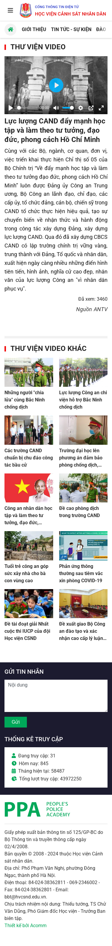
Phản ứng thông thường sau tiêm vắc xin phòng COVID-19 (81, 573)
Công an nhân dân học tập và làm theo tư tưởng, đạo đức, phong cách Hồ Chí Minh (28, 522)
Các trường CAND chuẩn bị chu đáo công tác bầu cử (28, 458)
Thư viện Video (38, 47)
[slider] (27, 108)
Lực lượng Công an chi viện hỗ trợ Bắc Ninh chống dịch (83, 400)
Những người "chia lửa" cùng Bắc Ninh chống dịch (24, 400)
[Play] (11, 108)
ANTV (101, 309)
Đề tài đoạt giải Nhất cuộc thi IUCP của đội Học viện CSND (27, 631)
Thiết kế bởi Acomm (25, 925)
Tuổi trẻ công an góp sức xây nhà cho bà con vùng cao (26, 573)
